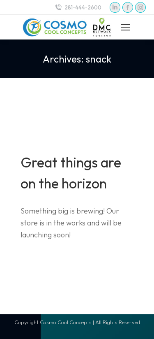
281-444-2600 (77, 8)
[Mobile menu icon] (125, 27)
